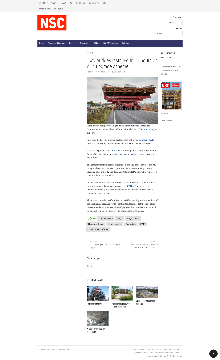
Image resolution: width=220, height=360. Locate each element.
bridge (120, 218)
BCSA (64, 3)
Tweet (89, 265)
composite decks (146, 140)
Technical (83, 43)
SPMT (142, 224)
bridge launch (133, 218)
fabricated (115, 150)
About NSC (43, 3)
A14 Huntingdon (105, 218)
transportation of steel (98, 229)
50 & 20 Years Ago (110, 43)
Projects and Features (56, 43)
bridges (147, 129)
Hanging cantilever (94, 304)
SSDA (96, 43)
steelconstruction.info (97, 3)
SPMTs (130, 186)
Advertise (54, 3)
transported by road (124, 154)
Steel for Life (81, 3)
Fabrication (131, 224)
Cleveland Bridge (95, 224)
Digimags (125, 43)
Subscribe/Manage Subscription (51, 9)
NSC (116, 72)
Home (41, 43)
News (71, 43)
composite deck (114, 224)
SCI (71, 3)
